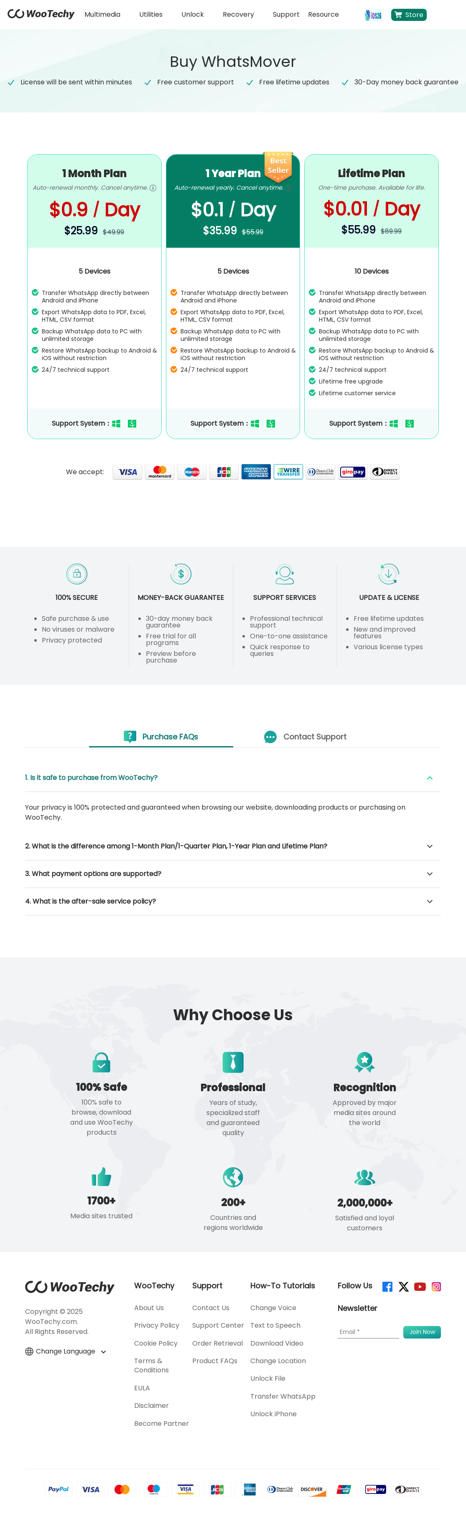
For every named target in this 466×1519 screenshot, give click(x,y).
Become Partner (161, 1423)
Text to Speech (275, 1325)
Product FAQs (214, 1361)
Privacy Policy (156, 1325)
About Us (149, 1308)
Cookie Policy (156, 1343)
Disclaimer (151, 1405)
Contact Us (210, 1308)
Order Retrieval (217, 1343)
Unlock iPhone (273, 1414)
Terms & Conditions (151, 1365)
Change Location (278, 1361)
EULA (142, 1388)
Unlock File (267, 1378)
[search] (352, 15)
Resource (323, 14)
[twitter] (403, 1286)
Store (409, 15)
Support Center (218, 1325)
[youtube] (419, 1286)
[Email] (368, 1332)
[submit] (422, 1332)
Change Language (65, 1351)
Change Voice (273, 1308)
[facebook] (387, 1286)
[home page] (41, 17)
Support (286, 14)
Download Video (276, 1343)
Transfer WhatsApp (283, 1396)
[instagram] (435, 1286)
